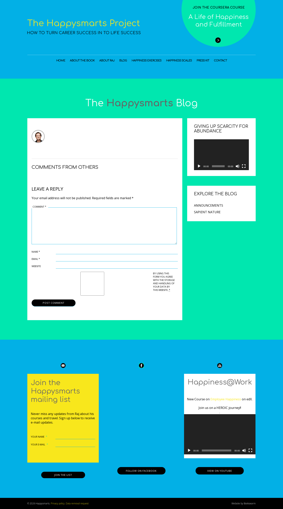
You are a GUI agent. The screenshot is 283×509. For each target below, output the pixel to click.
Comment (39, 206)
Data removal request (77, 503)
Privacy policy (58, 503)
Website (36, 266)
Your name (39, 436)
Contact (220, 60)
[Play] (199, 166)
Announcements (208, 205)
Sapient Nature (207, 212)
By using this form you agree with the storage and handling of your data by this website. (164, 282)
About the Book (82, 60)
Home (60, 60)
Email (36, 259)
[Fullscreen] (244, 166)
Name (36, 251)
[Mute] (237, 166)
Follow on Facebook (141, 471)
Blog (123, 60)
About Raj (107, 60)
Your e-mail (39, 444)
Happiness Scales (179, 60)
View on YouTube (219, 471)
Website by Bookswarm (243, 503)
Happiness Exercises (146, 60)
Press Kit (203, 60)
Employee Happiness (225, 399)
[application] (221, 154)
